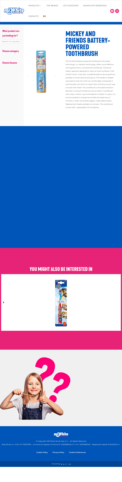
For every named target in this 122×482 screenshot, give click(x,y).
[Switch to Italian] (44, 16)
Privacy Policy (58, 452)
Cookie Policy (42, 452)
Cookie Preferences (77, 452)
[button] (27, 75)
